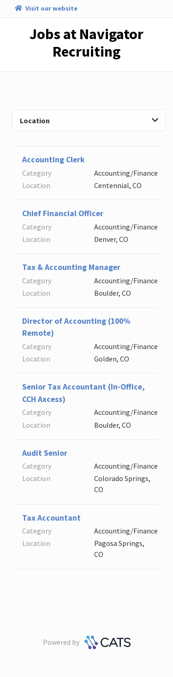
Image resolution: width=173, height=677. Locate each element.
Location (89, 120)
